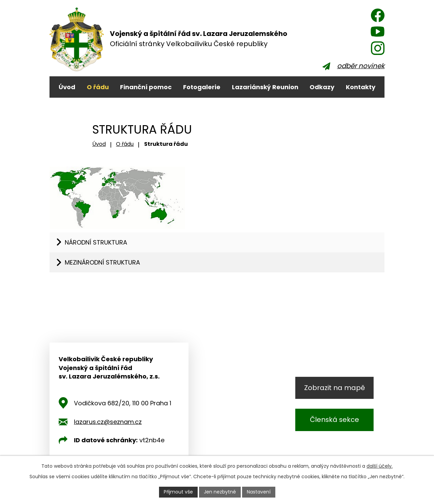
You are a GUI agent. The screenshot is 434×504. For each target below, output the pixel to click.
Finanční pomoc (146, 87)
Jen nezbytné (220, 491)
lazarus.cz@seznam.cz (108, 422)
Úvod (67, 87)
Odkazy (322, 87)
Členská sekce (334, 419)
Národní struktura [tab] (96, 242)
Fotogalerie (201, 87)
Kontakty (360, 87)
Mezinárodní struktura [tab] (102, 262)
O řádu (98, 87)
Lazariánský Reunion (265, 87)
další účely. (380, 466)
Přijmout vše (178, 491)
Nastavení (259, 491)
